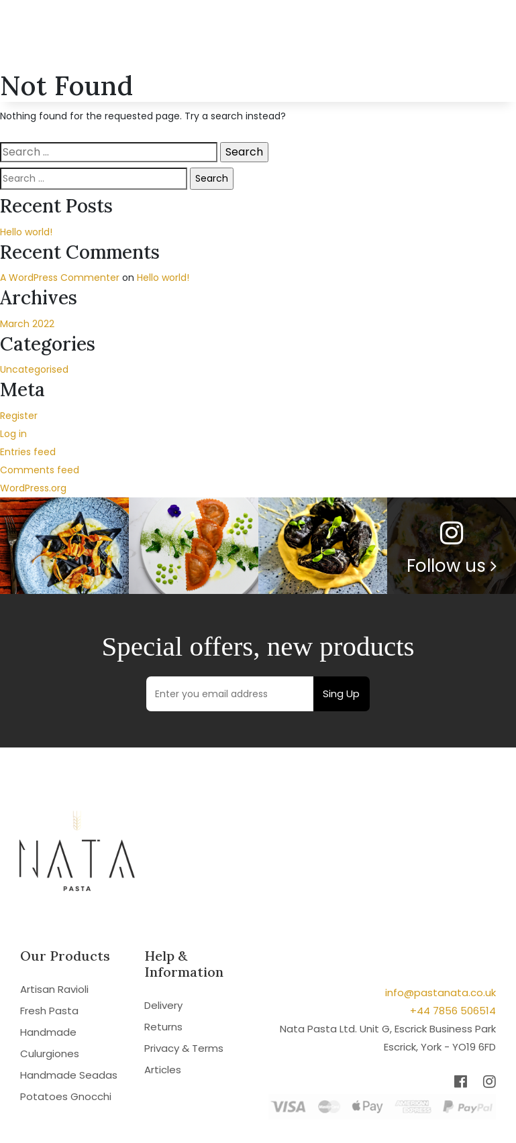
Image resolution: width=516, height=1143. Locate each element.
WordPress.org (33, 488)
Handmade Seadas (68, 1075)
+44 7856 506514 (453, 1011)
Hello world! (26, 232)
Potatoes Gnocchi (65, 1096)
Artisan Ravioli (54, 989)
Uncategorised (34, 369)
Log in (13, 433)
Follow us (452, 566)
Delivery (163, 1005)
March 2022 (27, 323)
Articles (162, 1070)
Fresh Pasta (49, 1011)
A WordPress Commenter (59, 277)
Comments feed (39, 470)
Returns (163, 1027)
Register (19, 415)
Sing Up (341, 693)
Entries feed (28, 452)
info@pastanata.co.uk (440, 992)
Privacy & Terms (183, 1048)
